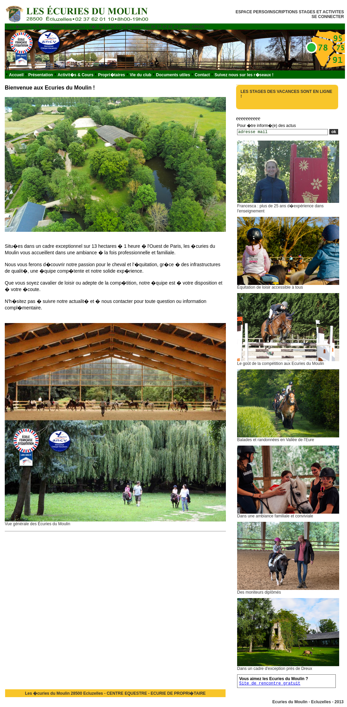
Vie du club (140, 75)
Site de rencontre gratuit (269, 683)
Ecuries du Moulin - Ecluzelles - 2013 (308, 702)
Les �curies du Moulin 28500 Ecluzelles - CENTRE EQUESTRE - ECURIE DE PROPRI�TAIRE (115, 693)
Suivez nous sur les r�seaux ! (243, 75)
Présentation (40, 75)
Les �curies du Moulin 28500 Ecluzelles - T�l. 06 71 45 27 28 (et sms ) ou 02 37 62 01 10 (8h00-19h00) (105, 27)
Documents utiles (173, 75)
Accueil (16, 75)
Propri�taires (111, 75)
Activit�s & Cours (75, 75)
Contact (202, 75)
